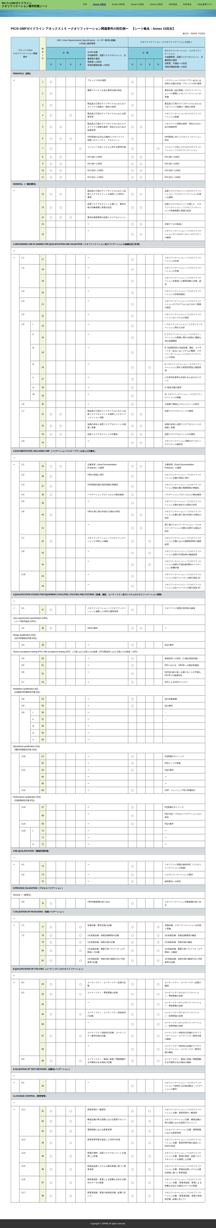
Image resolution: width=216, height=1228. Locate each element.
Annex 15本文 (118, 4)
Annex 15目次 (99, 4)
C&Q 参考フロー (205, 4)
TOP (85, 4)
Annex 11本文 (156, 4)
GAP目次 (173, 4)
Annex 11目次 (137, 4)
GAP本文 (187, 4)
